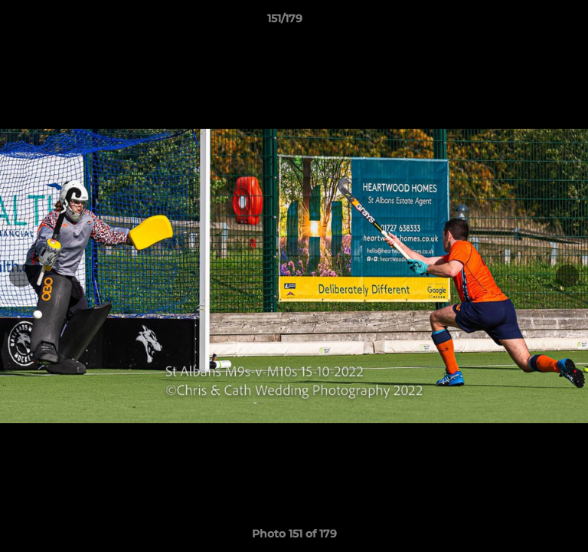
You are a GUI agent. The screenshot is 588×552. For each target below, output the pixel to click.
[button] (533, 22)
